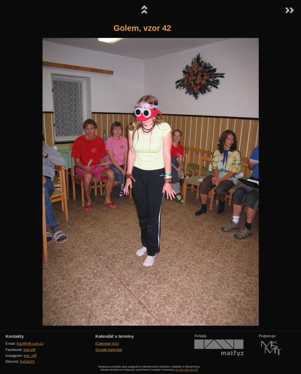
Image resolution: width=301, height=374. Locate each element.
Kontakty (15, 336)
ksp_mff (30, 355)
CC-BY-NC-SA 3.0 (186, 369)
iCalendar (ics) (107, 343)
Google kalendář (108, 350)
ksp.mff (29, 350)
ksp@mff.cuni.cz (30, 343)
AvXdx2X (27, 361)
